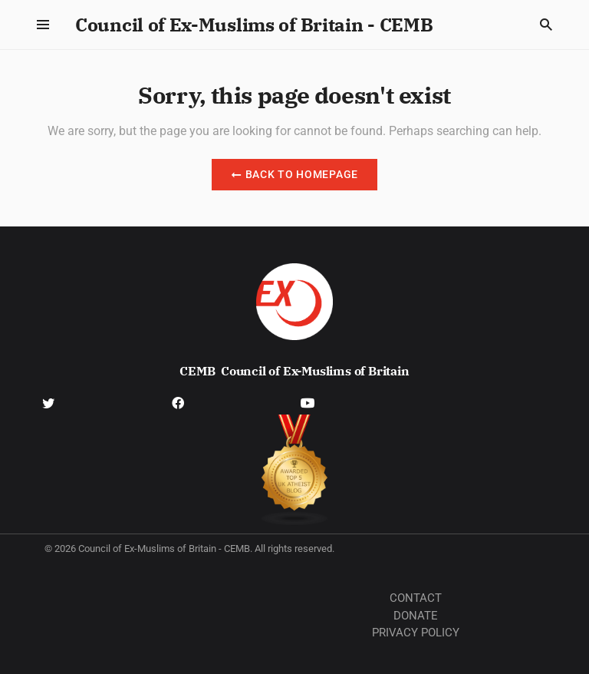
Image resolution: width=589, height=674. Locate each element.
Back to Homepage (294, 174)
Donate (415, 616)
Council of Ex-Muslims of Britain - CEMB (254, 24)
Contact (416, 598)
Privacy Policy (415, 632)
